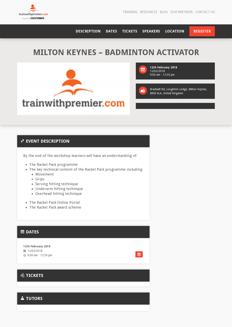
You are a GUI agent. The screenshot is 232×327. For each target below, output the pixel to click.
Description (88, 31)
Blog (164, 12)
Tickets (129, 31)
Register (202, 31)
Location (174, 31)
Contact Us (205, 12)
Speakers (151, 31)
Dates (111, 31)
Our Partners (181, 12)
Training (130, 12)
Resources (148, 12)
